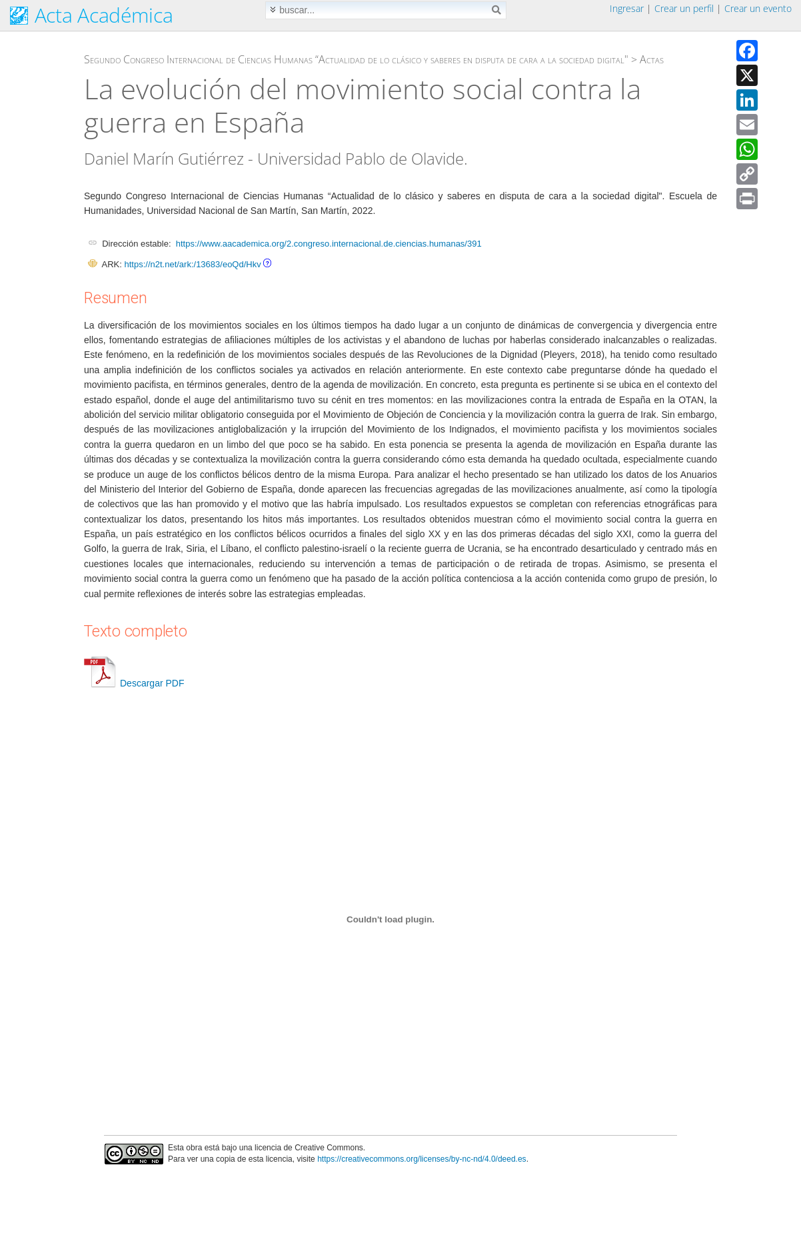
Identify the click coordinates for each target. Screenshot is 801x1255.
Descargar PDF (134, 683)
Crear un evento (758, 8)
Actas (652, 59)
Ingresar (627, 8)
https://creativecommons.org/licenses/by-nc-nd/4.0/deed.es (421, 1159)
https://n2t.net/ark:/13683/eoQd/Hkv (192, 264)
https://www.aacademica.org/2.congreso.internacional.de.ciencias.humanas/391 (329, 244)
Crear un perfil (684, 8)
